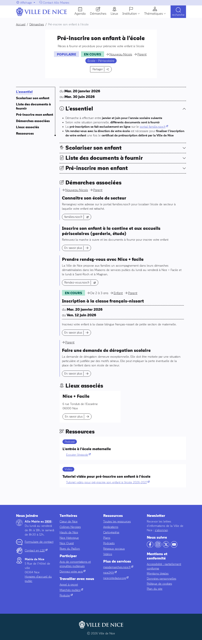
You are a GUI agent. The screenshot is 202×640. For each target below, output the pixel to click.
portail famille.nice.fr (154, 126)
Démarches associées (33, 121)
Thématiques (153, 13)
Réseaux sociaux (114, 548)
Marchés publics (71, 590)
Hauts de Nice (69, 532)
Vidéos (107, 554)
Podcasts (109, 543)
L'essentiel (24, 92)
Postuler (66, 595)
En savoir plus (73, 247)
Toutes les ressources (117, 521)
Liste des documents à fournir (104, 158)
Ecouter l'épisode (78, 454)
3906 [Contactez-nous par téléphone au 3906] (48, 521)
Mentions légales (158, 573)
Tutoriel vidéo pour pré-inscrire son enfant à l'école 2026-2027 (108, 482)
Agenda (80, 13)
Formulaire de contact (39, 541)
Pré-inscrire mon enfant (34, 115)
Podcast (70, 441)
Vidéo (68, 469)
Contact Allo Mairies (56, 2)
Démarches (98, 13)
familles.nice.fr (77, 216)
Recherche (178, 15)
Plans (106, 537)
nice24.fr (110, 572)
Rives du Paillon (70, 548)
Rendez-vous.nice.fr (81, 282)
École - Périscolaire (101, 61)
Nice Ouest (67, 543)
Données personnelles (161, 578)
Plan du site (154, 588)
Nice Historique (69, 537)
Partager (97, 69)
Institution (129, 13)
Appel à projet (69, 584)
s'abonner (161, 530)
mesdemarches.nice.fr (118, 567)
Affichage (26, 2)
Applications (110, 526)
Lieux (114, 13)
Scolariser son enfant (32, 98)
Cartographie (111, 532)
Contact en (36, 550)
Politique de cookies (159, 583)
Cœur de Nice (69, 521)
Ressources (25, 133)
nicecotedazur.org (115, 578)
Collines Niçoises (70, 526)
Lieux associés (27, 127)
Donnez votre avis (72, 571)
